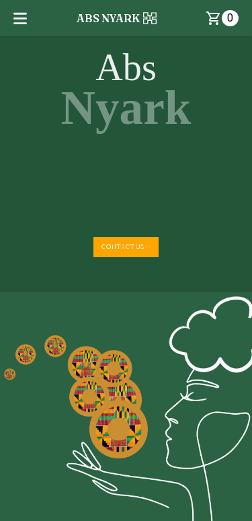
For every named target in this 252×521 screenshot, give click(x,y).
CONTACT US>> (126, 246)
